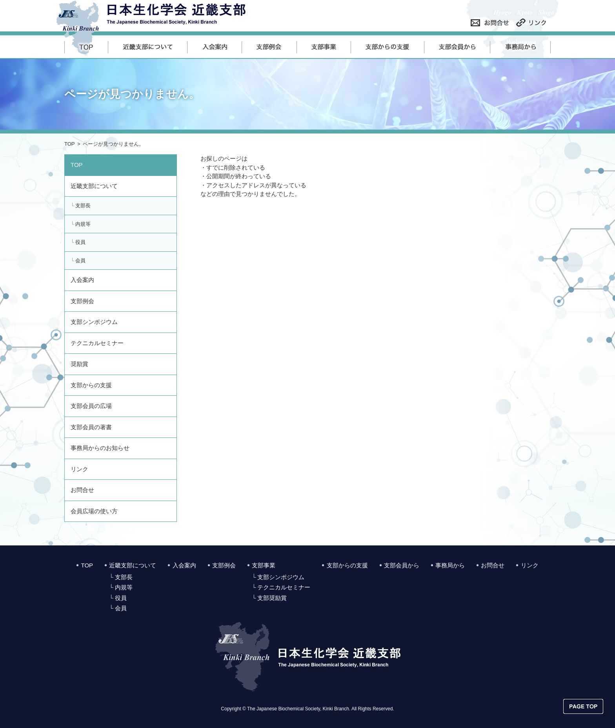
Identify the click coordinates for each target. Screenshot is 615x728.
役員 (80, 242)
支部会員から (401, 565)
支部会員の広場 (91, 405)
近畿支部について (94, 186)
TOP (69, 144)
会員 (80, 260)
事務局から (450, 565)
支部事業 (263, 565)
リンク (79, 469)
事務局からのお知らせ (100, 447)
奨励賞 (79, 363)
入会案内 (82, 279)
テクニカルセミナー (97, 343)
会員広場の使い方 (94, 511)
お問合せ (82, 490)
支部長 (83, 206)
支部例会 (82, 301)
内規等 (83, 224)
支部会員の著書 (91, 427)
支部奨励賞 (272, 597)
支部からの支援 (91, 385)
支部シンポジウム (94, 321)
